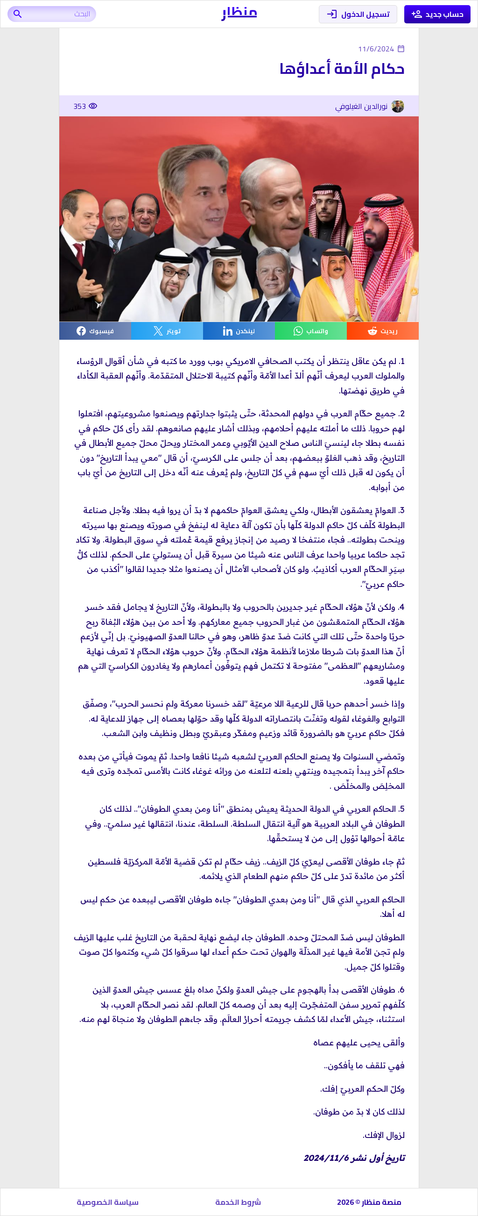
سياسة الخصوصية (108, 1202)
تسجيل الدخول (358, 14)
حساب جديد (437, 14)
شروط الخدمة (238, 1202)
